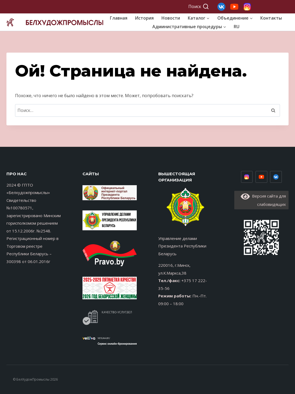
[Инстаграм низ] (247, 177)
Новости (170, 18)
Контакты (271, 18)
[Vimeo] (276, 177)
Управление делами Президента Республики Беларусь (182, 246)
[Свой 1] (247, 6)
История (144, 18)
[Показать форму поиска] (198, 6)
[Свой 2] (234, 6)
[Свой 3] (221, 6)
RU (236, 27)
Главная (118, 18)
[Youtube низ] (261, 177)
